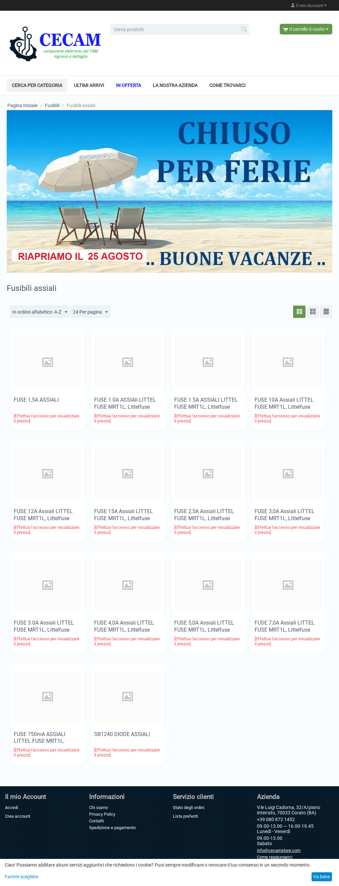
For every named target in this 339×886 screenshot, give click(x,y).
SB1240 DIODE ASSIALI (122, 734)
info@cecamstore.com (278, 850)
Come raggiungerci (274, 857)
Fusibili (52, 105)
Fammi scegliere (21, 876)
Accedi (11, 807)
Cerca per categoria (37, 85)
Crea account (17, 816)
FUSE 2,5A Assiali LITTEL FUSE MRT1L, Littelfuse (204, 514)
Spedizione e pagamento (112, 827)
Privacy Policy (102, 814)
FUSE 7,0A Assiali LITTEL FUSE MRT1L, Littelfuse (285, 626)
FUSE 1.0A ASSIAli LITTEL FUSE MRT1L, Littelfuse (125, 403)
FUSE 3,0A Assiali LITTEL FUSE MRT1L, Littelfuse (285, 514)
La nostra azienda (175, 85)
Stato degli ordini (188, 807)
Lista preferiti (185, 816)
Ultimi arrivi (89, 85)
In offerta (128, 85)
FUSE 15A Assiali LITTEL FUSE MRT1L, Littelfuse (123, 514)
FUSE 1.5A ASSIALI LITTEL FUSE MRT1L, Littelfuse (206, 403)
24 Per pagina (90, 312)
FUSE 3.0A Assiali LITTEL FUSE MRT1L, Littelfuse (44, 626)
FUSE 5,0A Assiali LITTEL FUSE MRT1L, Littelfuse (204, 626)
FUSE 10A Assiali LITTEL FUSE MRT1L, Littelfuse (284, 403)
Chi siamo (98, 807)
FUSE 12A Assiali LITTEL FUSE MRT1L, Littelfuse (43, 514)
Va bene (321, 876)
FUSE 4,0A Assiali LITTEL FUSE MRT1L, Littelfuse (124, 626)
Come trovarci (227, 85)
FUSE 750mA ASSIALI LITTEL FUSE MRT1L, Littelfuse (39, 741)
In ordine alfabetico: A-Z (39, 312)
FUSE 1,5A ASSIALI (36, 400)
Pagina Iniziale (22, 105)
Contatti (96, 820)
